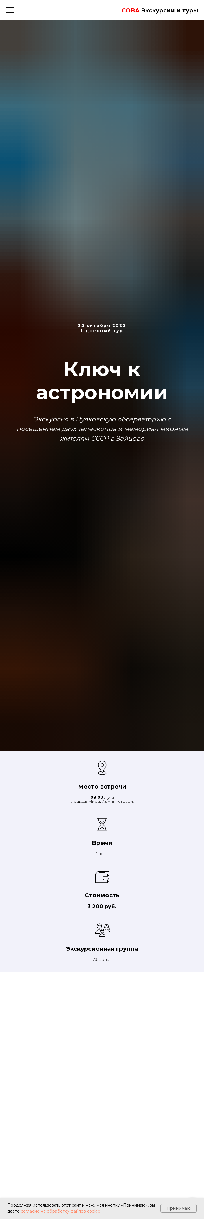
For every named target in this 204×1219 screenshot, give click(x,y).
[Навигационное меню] (10, 10)
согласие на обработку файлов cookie (60, 1211)
